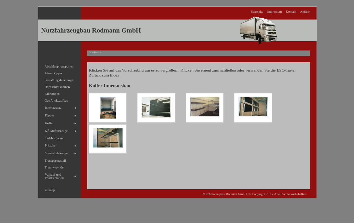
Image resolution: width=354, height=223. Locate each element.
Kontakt (291, 11)
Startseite (257, 11)
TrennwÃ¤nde (52, 166)
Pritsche (48, 144)
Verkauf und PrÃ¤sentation (52, 175)
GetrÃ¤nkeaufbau (54, 99)
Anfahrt (305, 11)
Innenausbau (51, 106)
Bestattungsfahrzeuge (57, 79)
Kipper (47, 114)
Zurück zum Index (104, 75)
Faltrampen (50, 92)
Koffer (47, 122)
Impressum (274, 11)
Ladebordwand (52, 137)
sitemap (48, 189)
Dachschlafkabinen (55, 86)
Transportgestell (53, 159)
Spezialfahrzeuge (54, 152)
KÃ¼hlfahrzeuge (54, 130)
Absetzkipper (51, 72)
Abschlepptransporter (57, 65)
